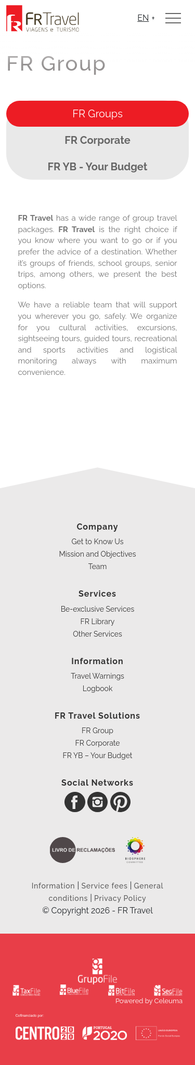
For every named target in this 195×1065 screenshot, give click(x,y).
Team (97, 566)
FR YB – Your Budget (97, 755)
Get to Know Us (98, 541)
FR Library (98, 621)
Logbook (98, 688)
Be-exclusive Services (97, 609)
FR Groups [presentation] (97, 113)
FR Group (97, 730)
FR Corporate (97, 743)
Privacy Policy (120, 898)
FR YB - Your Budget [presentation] (98, 166)
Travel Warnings (97, 676)
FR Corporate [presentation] (97, 140)
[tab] (97, 114)
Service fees (104, 886)
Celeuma (168, 1001)
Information (54, 886)
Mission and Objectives (97, 554)
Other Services (97, 634)
